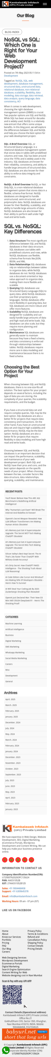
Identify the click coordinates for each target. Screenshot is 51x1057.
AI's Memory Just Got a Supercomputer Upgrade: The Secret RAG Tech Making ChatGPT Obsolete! (23, 545)
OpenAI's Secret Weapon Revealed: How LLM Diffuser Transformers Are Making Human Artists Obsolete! (23, 521)
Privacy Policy (34, 930)
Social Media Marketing (16, 658)
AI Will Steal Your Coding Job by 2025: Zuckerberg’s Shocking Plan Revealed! (22, 590)
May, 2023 (10, 792)
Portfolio (6, 939)
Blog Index (12, 32)
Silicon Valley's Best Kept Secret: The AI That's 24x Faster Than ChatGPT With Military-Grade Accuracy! (23, 556)
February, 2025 (12, 711)
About (5, 933)
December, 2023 (12, 757)
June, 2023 (10, 786)
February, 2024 (12, 745)
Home (5, 930)
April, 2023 (10, 797)
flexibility (30, 92)
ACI (19, 101)
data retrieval (36, 95)
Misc (7, 669)
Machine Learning (13, 623)
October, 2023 (11, 768)
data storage (21, 95)
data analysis (10, 98)
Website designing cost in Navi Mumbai (22, 975)
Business (9, 635)
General (9, 681)
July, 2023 (9, 780)
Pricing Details (35, 948)
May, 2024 (10, 734)
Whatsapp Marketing (14, 652)
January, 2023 (11, 809)
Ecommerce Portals (12, 963)
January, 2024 (11, 751)
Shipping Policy (35, 942)
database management (31, 83)
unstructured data (30, 86)
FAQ (4, 945)
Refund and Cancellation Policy (37, 938)
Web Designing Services (14, 957)
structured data (12, 86)
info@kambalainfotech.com (23, 896)
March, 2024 (11, 739)
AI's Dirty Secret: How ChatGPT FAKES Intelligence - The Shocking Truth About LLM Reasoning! (23, 568)
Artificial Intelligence (14, 629)
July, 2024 (9, 728)
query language (26, 98)
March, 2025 (11, 705)
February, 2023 (12, 803)
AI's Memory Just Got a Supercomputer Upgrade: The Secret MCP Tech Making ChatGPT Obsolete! (23, 533)
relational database (14, 89)
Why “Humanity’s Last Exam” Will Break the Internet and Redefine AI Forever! (25, 511)
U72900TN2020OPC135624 (25, 1053)
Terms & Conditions (38, 933)
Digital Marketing (13, 641)
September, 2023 (13, 774)
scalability (20, 92)
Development (11, 75)
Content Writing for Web (14, 972)
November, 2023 (12, 763)
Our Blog (6, 948)
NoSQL (19, 80)
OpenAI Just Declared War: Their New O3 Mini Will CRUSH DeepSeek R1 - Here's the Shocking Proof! (24, 600)
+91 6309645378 (20, 891)
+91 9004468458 (17, 888)
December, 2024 (12, 722)
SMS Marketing (12, 646)
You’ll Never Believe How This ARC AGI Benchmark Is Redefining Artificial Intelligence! (22, 501)
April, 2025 (10, 699)
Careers (9, 664)
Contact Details (35, 945)
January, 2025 (11, 716)
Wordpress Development (15, 960)
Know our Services (11, 936)
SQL (25, 80)
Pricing (5, 942)
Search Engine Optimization (16, 969)
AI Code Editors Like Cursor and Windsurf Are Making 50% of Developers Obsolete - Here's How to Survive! (24, 580)
